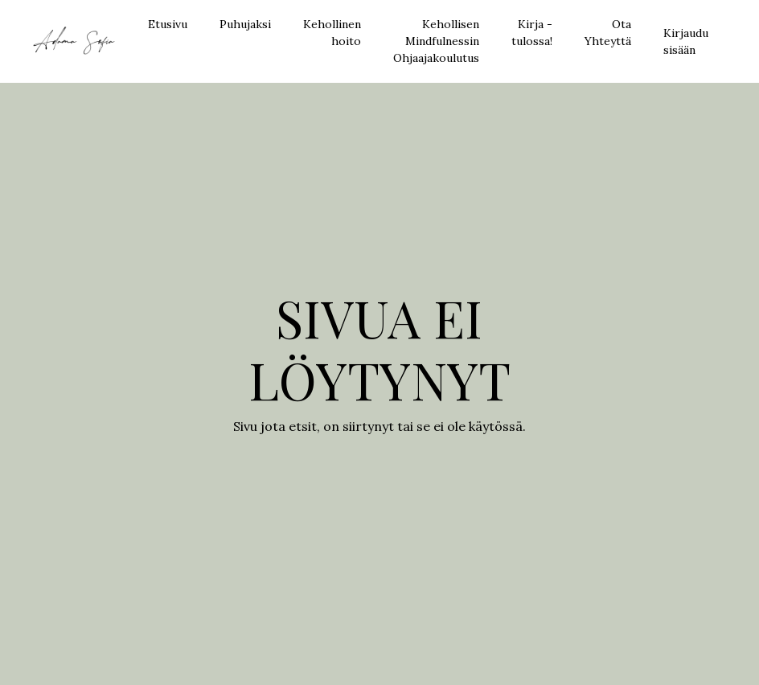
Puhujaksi (245, 24)
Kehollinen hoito (332, 32)
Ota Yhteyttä (608, 32)
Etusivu (167, 24)
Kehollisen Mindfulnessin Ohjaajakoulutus (436, 41)
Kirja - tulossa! (531, 32)
